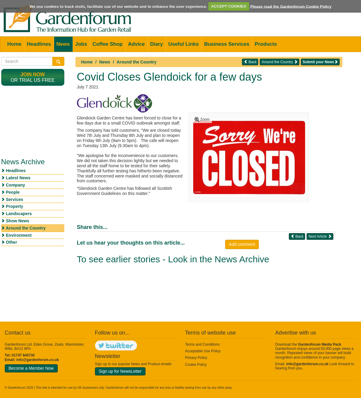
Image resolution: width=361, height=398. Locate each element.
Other (11, 242)
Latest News (18, 177)
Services (14, 199)
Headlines (39, 44)
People (13, 192)
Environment (19, 235)
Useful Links (183, 44)
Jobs (81, 44)
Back (250, 62)
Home (14, 44)
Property (14, 206)
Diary (156, 44)
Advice (136, 44)
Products (266, 44)
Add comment (242, 244)
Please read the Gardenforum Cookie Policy (291, 6)
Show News (17, 220)
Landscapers (19, 213)
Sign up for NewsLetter (120, 371)
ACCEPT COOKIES (228, 6)
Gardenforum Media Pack (319, 344)
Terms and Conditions (202, 344)
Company (15, 185)
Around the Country (136, 62)
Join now (32, 74)
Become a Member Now (31, 368)
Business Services (226, 44)
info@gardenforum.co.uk (38, 360)
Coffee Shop (108, 44)
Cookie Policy (196, 365)
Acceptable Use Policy (203, 351)
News (63, 44)
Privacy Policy (196, 358)
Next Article (319, 236)
